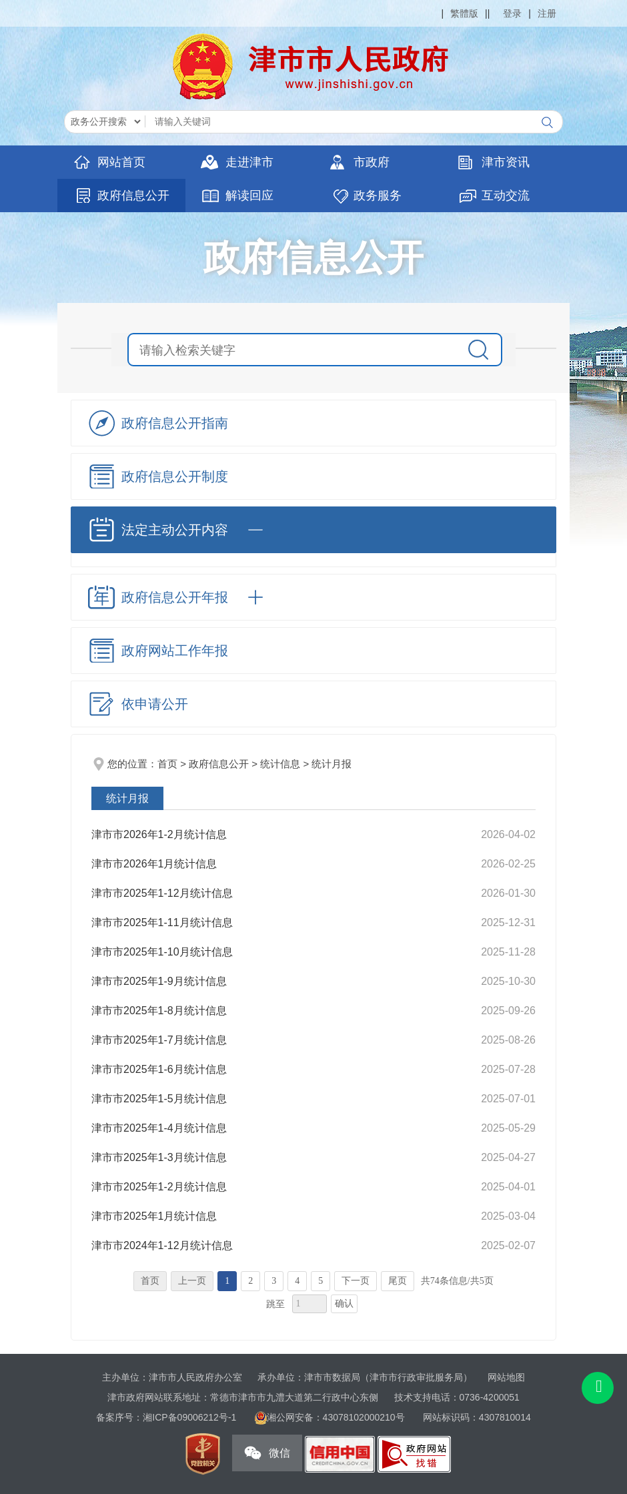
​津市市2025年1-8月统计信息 (159, 1010)
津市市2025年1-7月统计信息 (159, 1040)
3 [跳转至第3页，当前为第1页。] (273, 1281)
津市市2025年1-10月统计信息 (162, 952)
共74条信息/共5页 (457, 1281)
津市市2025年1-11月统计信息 (162, 922)
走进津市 (249, 162)
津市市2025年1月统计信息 (154, 1216)
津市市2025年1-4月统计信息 (159, 1128)
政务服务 (378, 195)
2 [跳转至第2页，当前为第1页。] (250, 1281)
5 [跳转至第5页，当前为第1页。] (320, 1281)
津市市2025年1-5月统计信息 (159, 1098)
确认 (344, 1303)
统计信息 (280, 763)
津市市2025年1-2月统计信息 (159, 1186)
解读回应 (249, 195)
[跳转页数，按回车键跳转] (309, 1303)
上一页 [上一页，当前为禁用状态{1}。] (192, 1281)
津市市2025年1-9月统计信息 (159, 981)
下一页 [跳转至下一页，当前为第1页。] (356, 1281)
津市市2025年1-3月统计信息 (159, 1157)
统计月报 (331, 763)
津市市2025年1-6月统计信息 (159, 1069)
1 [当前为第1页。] (227, 1281)
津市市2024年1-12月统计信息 (162, 1245)
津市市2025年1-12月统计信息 (162, 893)
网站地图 (506, 1377)
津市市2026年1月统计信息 (154, 863)
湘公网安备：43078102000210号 (337, 1417)
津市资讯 (506, 162)
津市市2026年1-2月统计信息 (159, 834)
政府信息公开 (133, 195)
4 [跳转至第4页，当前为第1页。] (297, 1281)
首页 (167, 763)
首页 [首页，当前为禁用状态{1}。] (150, 1281)
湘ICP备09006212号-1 (189, 1417)
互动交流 (506, 195)
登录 (512, 13)
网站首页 (121, 162)
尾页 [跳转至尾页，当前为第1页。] (397, 1281)
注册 (547, 13)
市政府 (372, 162)
